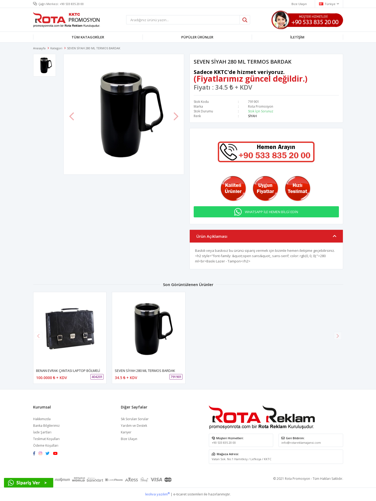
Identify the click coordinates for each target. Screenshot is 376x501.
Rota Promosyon (260, 106)
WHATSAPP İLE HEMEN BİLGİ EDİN (271, 211)
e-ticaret (180, 494)
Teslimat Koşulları (46, 439)
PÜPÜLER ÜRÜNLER (197, 37)
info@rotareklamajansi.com (301, 443)
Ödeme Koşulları (45, 445)
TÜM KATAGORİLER (88, 37)
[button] (338, 336)
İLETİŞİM (297, 37)
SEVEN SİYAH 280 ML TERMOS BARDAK (145, 370)
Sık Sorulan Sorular (135, 419)
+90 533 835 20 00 (72, 4)
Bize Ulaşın (129, 439)
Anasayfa (39, 48)
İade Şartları (42, 432)
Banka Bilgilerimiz (46, 425)
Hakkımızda (42, 419)
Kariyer (126, 432)
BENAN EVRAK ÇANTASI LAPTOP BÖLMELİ (68, 370)
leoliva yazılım (157, 494)
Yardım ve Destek (134, 425)
